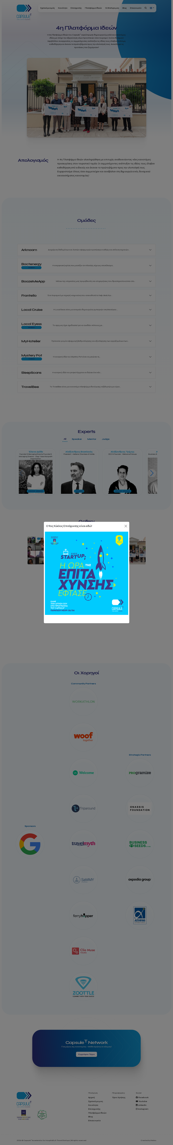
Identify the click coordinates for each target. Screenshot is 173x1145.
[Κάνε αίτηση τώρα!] (86, 573)
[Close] (125, 526)
